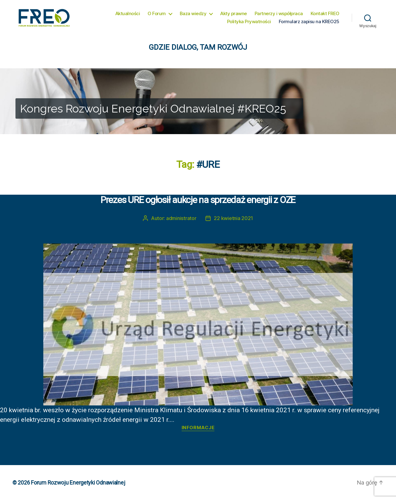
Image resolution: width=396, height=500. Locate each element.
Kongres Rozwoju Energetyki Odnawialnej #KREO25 (153, 108)
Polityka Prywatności (249, 21)
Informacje (198, 427)
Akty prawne (233, 13)
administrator (181, 218)
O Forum (157, 13)
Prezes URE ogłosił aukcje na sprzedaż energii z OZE (198, 199)
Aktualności (127, 13)
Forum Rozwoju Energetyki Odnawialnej (78, 482)
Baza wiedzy (193, 13)
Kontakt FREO (325, 13)
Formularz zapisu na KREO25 (309, 21)
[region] (198, 101)
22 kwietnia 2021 (233, 218)
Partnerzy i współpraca (279, 13)
